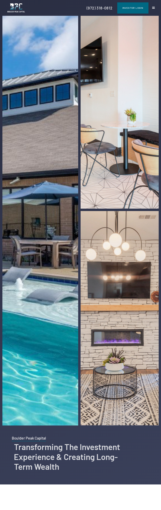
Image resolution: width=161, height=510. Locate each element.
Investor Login (132, 7)
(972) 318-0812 (100, 8)
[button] (153, 7)
